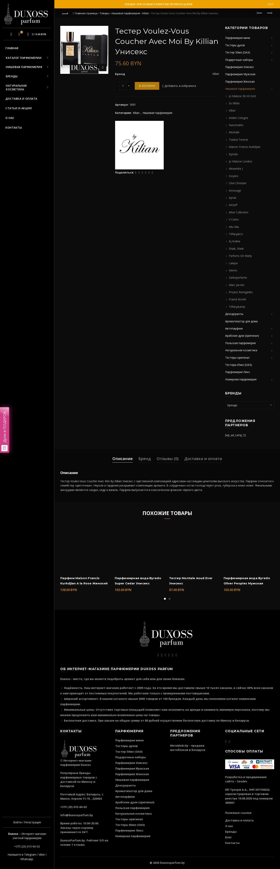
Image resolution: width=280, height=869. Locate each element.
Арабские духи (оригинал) (242, 335)
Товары (104, 13)
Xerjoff (233, 205)
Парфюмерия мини (237, 38)
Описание (122, 458)
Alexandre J (236, 168)
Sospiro (233, 176)
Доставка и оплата (21, 98)
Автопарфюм (234, 328)
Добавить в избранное (180, 86)
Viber (42, 854)
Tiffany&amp (237, 307)
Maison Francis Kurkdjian (244, 147)
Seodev (242, 781)
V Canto (234, 219)
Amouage (235, 190)
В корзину (147, 86)
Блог (271, 4)
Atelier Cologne (238, 118)
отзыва (79, 844)
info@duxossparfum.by (76, 815)
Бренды (12, 76)
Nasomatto (236, 125)
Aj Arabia (234, 241)
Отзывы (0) (167, 458)
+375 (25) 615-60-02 (27, 846)
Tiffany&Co (236, 234)
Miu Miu (234, 227)
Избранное (21, 32)
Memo (233, 270)
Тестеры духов (235, 45)
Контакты (13, 127)
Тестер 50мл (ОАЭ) (237, 52)
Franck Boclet (237, 299)
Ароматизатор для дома (241, 321)
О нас (9, 118)
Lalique (233, 263)
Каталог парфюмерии (23, 58)
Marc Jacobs (236, 285)
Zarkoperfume (238, 277)
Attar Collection (238, 212)
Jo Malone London (240, 161)
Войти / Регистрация (27, 822)
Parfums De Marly (240, 256)
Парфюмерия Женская (240, 81)
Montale (234, 132)
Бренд (144, 458)
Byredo (233, 154)
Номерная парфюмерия (240, 379)
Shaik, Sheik (236, 248)
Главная (11, 48)
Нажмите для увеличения (102, 67)
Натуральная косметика (16, 87)
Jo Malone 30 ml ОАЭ (242, 96)
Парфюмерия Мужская (240, 74)
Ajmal (232, 198)
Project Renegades (241, 292)
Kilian (145, 13)
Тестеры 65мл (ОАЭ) (238, 365)
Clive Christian (237, 183)
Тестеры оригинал (237, 357)
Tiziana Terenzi (238, 139)
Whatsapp (26, 859)
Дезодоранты (234, 314)
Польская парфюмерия (240, 343)
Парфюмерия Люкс (237, 372)
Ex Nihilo (234, 103)
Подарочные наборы (239, 60)
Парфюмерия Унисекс (239, 67)
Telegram (30, 854)
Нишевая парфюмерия (24, 67)
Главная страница (86, 13)
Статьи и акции (18, 108)
